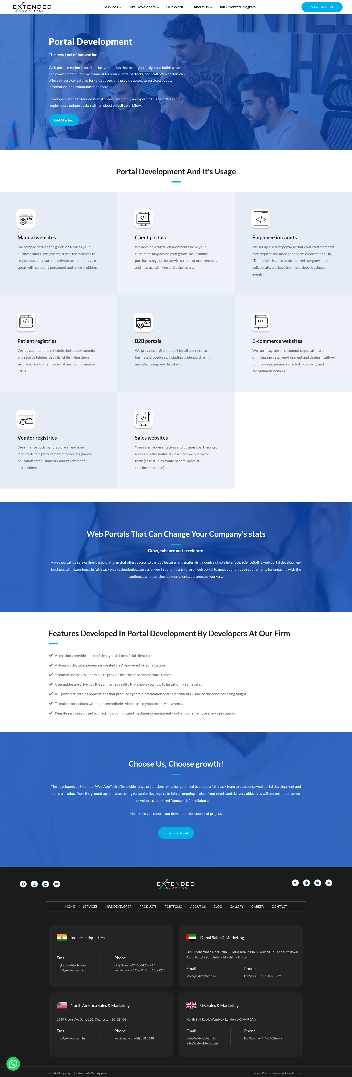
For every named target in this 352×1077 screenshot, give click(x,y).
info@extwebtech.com (72, 970)
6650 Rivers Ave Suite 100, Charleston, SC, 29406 (91, 1019)
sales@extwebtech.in (201, 976)
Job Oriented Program (237, 7)
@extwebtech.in (73, 1038)
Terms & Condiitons (287, 1073)
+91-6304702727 (142, 965)
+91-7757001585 (138, 970)
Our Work (177, 7)
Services (113, 7)
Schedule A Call (176, 833)
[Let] (246, 88)
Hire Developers (145, 7)
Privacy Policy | (261, 1073)
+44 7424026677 (270, 1038)
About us (203, 7)
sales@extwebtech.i (200, 1038)
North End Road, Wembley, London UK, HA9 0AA (221, 1019)
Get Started (63, 120)
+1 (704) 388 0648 (141, 1038)
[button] (322, 7)
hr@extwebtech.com (71, 965)
